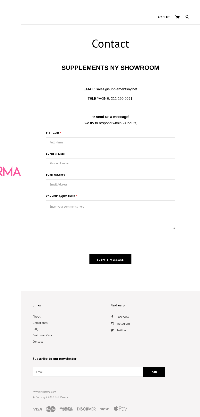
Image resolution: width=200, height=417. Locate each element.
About (82, 306)
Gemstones (85, 313)
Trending (33, 220)
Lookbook (33, 236)
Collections (33, 211)
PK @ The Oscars (33, 228)
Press (33, 244)
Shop (33, 203)
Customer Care (88, 325)
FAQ (81, 319)
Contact (83, 331)
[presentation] (102, 231)
